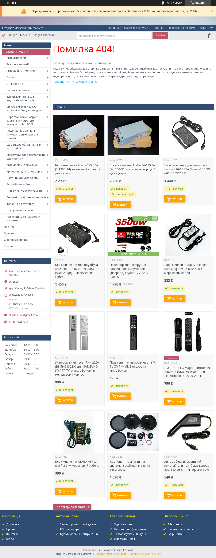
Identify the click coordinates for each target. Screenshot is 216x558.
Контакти (10, 246)
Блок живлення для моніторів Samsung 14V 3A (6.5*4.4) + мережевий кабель (185, 269)
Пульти (11, 77)
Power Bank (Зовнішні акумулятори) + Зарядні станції (22, 134)
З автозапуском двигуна (130, 534)
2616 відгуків (174, 3)
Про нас (9, 227)
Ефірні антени (177, 534)
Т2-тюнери (175, 524)
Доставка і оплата (16, 240)
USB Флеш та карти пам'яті (24, 191)
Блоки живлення (18, 90)
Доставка (12, 524)
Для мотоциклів (125, 539)
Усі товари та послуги (71, 507)
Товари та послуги (134, 28)
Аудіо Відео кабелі (19, 184)
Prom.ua (128, 550)
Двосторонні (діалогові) (130, 529)
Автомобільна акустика (22, 165)
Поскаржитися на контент (110, 554)
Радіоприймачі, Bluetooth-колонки (24, 218)
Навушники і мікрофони (23, 178)
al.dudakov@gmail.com (23, 315)
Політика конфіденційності (145, 554)
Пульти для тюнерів (181, 529)
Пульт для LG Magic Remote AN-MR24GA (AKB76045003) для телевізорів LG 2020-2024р (187, 372)
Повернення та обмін (182, 28)
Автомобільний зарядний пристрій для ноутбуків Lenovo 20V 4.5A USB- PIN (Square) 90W (186, 466)
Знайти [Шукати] (160, 35)
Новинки (158, 28)
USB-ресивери (70, 529)
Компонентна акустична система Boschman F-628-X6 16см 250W (130, 466)
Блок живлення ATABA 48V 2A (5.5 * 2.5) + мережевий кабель (77, 464)
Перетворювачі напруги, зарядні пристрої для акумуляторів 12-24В (23, 120)
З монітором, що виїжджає (78, 524)
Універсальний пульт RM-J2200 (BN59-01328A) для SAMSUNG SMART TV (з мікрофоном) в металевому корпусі (77, 368)
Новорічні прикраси (20, 210)
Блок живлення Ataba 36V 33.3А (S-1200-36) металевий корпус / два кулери (132, 169)
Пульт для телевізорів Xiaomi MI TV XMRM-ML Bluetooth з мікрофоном (133, 366)
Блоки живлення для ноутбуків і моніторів (21, 98)
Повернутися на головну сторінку (75, 81)
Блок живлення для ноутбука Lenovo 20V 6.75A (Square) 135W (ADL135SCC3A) (187, 169)
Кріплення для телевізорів (24, 171)
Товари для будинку (20, 204)
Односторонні (123, 524)
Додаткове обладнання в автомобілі (24, 146)
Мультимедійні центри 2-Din (79, 534)
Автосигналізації (18, 64)
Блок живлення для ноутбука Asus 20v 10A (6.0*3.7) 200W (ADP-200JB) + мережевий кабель (76, 271)
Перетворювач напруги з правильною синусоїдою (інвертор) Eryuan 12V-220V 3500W (129, 271)
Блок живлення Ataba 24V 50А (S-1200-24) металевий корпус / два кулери (77, 169)
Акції (203, 28)
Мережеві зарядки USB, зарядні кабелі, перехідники (26, 108)
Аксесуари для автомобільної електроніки (27, 156)
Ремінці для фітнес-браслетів (26, 197)
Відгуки (9, 233)
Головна (113, 28)
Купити (67, 199)
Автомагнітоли (16, 58)
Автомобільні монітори (22, 70)
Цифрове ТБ (15, 84)
